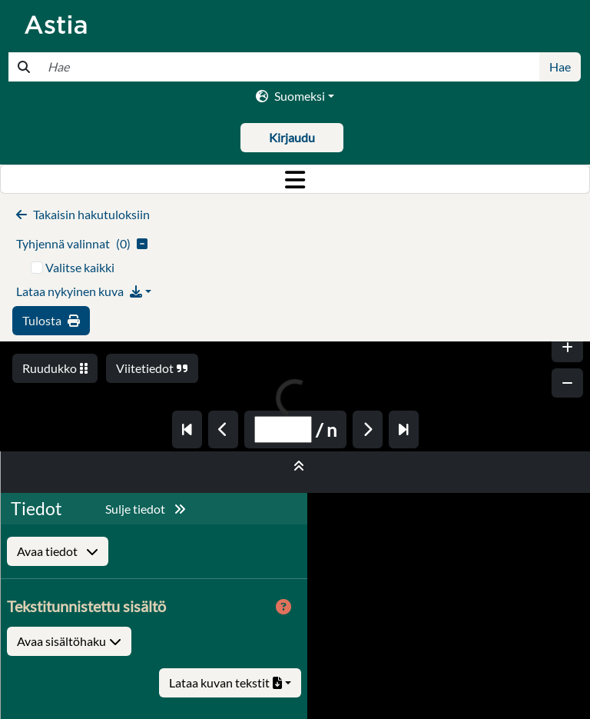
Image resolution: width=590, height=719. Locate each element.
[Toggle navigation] (295, 179)
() (82, 243)
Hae (560, 66)
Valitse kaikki (79, 267)
